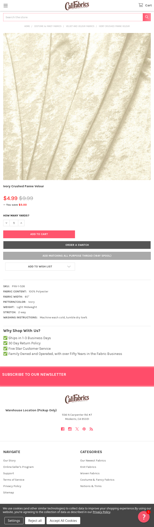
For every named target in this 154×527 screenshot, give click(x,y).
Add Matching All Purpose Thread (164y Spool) (77, 255)
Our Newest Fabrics (93, 460)
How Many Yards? (16, 215)
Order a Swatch (77, 245)
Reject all (35, 520)
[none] (77, 106)
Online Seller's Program (18, 467)
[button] (40, 267)
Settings (14, 520)
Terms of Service (13, 479)
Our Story (9, 460)
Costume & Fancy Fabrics (97, 479)
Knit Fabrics (88, 467)
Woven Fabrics (90, 473)
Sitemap (8, 492)
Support (8, 473)
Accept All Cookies (63, 520)
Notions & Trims (91, 486)
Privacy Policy (12, 486)
